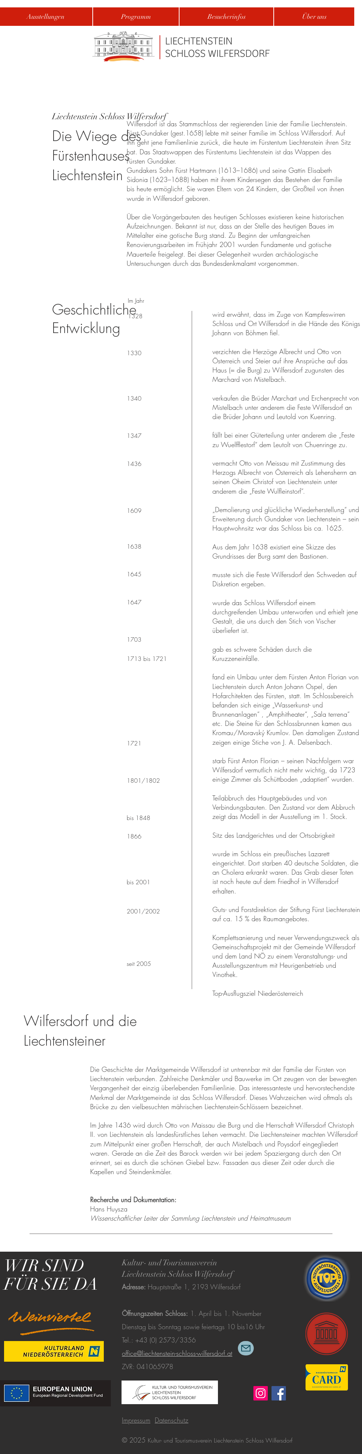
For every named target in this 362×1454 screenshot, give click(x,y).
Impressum (136, 1420)
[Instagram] (260, 1393)
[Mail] (246, 1348)
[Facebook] (279, 1393)
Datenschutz (171, 1420)
